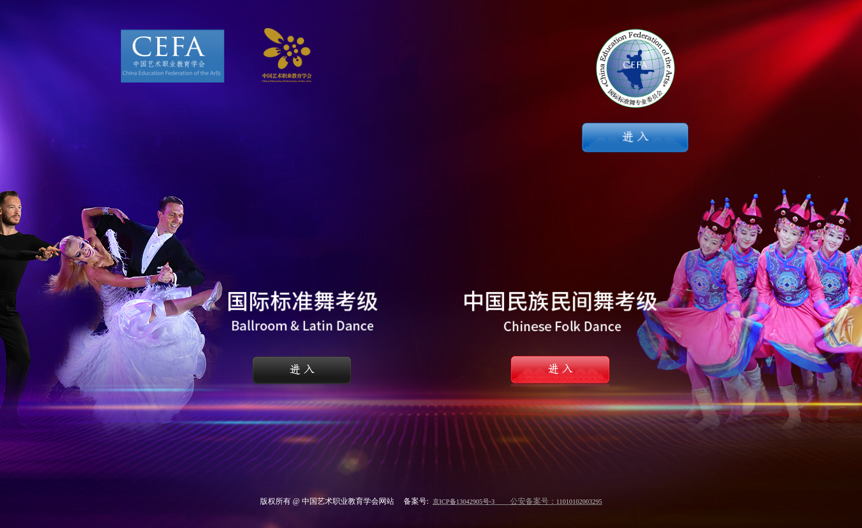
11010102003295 (579, 501)
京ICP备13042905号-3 (464, 501)
